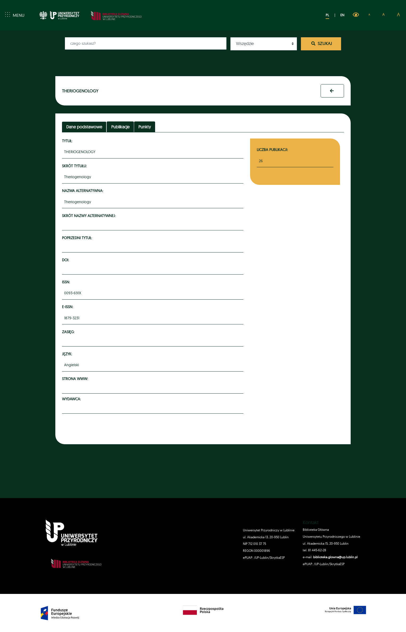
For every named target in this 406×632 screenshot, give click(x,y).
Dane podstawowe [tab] (84, 126)
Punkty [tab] (144, 126)
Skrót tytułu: (75, 166)
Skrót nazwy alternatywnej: (89, 215)
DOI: (66, 260)
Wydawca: (72, 399)
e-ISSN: (68, 306)
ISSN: (67, 282)
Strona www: (76, 378)
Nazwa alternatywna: (83, 190)
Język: (68, 354)
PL (327, 15)
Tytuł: (68, 140)
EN (342, 15)
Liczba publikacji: (272, 149)
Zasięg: (69, 331)
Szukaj (321, 43)
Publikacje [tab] (120, 126)
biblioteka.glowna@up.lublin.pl (335, 557)
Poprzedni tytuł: (78, 237)
